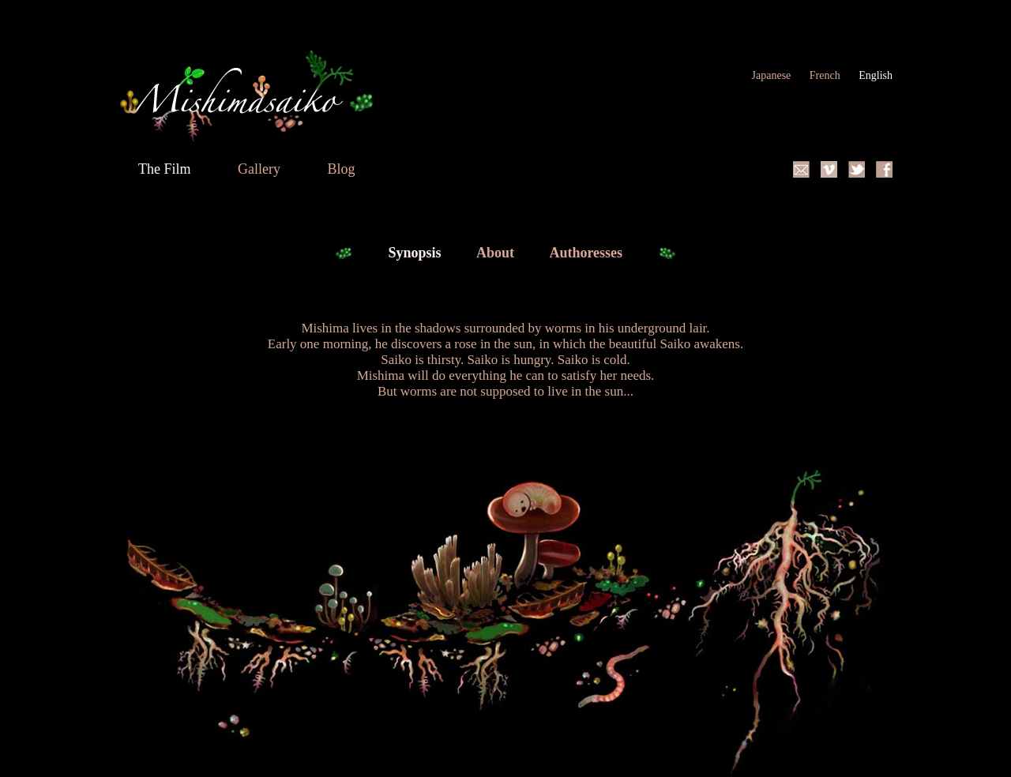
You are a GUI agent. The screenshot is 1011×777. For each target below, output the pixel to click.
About (497, 253)
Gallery (261, 169)
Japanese (773, 75)
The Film (166, 169)
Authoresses (587, 253)
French (826, 75)
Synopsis (416, 253)
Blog (341, 169)
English (876, 75)
